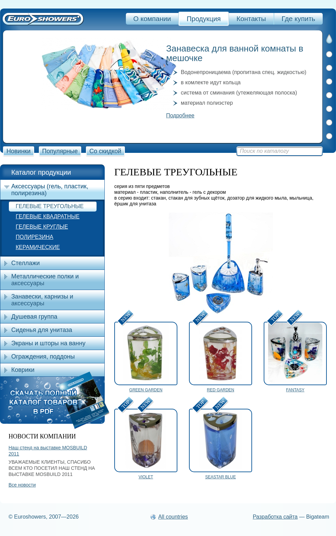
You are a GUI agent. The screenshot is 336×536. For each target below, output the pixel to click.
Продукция (204, 19)
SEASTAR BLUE (220, 477)
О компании (152, 19)
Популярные (60, 151)
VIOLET (145, 477)
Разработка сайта (275, 517)
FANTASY (295, 390)
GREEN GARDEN (145, 390)
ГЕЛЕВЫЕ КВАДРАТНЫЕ (47, 216)
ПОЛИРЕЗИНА (34, 237)
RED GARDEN (220, 390)
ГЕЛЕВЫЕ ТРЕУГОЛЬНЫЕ (50, 206)
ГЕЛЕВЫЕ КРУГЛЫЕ (42, 227)
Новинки (18, 151)
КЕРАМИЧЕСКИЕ (38, 247)
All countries (173, 517)
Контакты (251, 19)
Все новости (22, 485)
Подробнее (180, 115)
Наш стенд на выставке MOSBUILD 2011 (48, 451)
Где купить (298, 19)
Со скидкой (105, 151)
